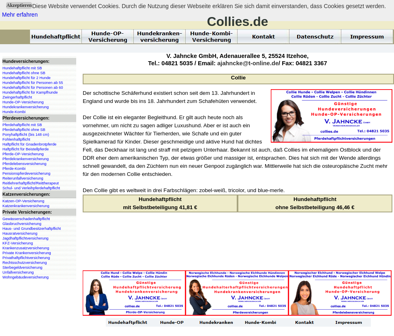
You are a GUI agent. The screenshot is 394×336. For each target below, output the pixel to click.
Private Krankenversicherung (26, 253)
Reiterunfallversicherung (22, 178)
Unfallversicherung (18, 272)
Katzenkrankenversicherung (25, 206)
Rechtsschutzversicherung (24, 263)
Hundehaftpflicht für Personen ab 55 (32, 83)
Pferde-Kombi (14, 169)
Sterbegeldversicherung (22, 267)
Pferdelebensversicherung (24, 164)
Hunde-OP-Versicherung (23, 102)
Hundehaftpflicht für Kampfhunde (30, 92)
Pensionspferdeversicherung (26, 173)
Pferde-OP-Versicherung (23, 154)
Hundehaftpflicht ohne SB (23, 73)
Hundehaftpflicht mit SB (22, 68)
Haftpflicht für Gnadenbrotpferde (29, 144)
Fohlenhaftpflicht (16, 139)
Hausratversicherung (19, 233)
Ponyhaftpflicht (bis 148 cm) (25, 135)
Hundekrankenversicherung (25, 107)
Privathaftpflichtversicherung (26, 258)
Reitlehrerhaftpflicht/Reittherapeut (30, 183)
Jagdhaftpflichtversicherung (25, 238)
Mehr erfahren (20, 14)
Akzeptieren (19, 5)
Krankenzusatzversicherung (25, 248)
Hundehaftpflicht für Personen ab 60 (32, 88)
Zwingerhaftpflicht (17, 97)
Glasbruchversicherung (21, 224)
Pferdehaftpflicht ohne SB (23, 130)
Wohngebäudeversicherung (25, 277)
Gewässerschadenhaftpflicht (26, 219)
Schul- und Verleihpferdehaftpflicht (31, 188)
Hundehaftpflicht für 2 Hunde (26, 78)
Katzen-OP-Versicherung (23, 201)
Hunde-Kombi (14, 112)
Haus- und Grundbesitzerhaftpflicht (31, 229)
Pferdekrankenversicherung (25, 159)
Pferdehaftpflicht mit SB (22, 125)
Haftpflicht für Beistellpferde (25, 149)
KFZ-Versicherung (17, 243)
